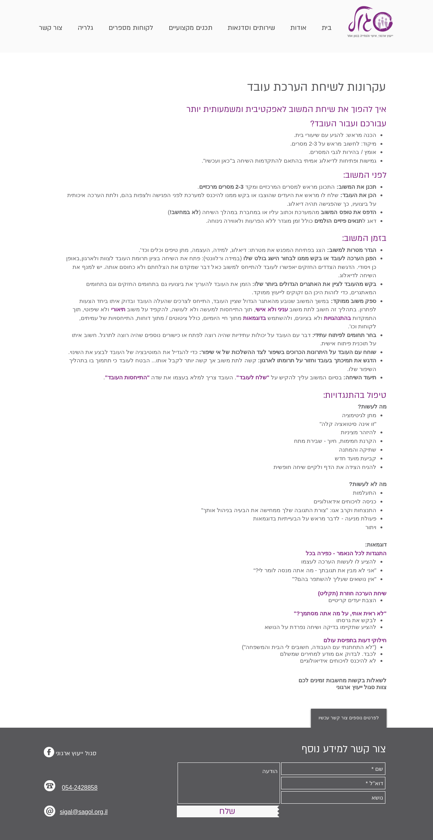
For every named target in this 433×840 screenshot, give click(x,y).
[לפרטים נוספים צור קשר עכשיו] (349, 718)
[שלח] (227, 811)
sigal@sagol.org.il (84, 812)
